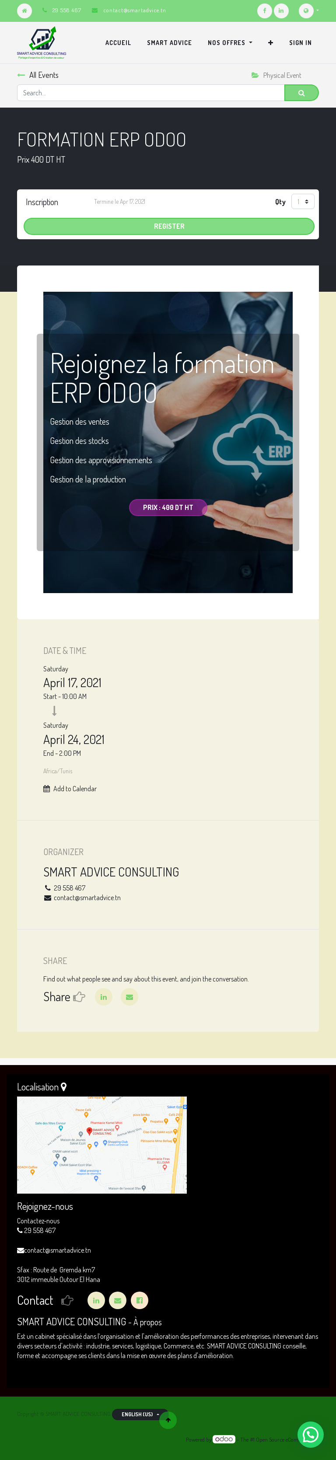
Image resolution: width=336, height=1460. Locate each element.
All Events (38, 75)
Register (169, 226)
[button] (270, 42)
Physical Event (276, 75)
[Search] (301, 92)
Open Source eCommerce (284, 1439)
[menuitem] (118, 42)
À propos (147, 1322)
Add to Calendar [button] (75, 788)
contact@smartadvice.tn (134, 10)
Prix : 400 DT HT (168, 507)
